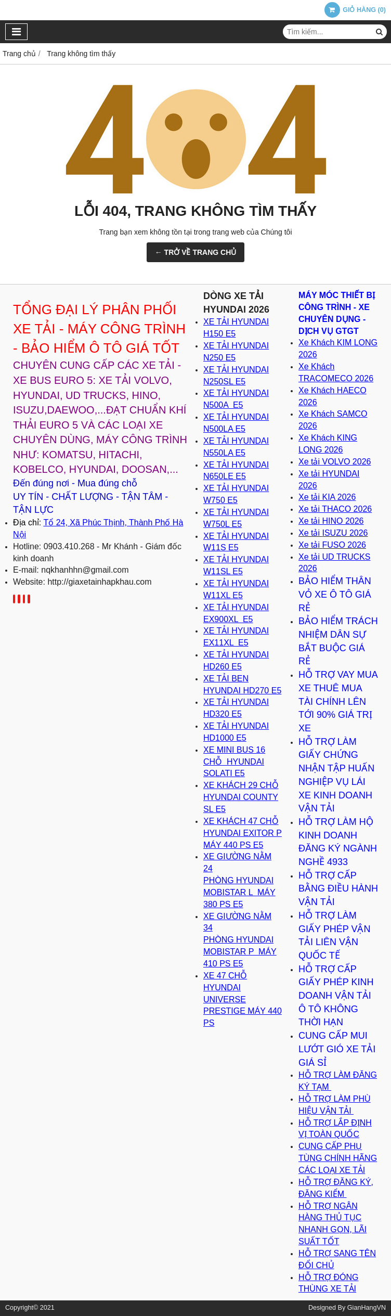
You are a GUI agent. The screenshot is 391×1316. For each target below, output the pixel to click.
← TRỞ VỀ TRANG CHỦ (196, 252)
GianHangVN (366, 1307)
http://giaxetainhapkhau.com (99, 581)
